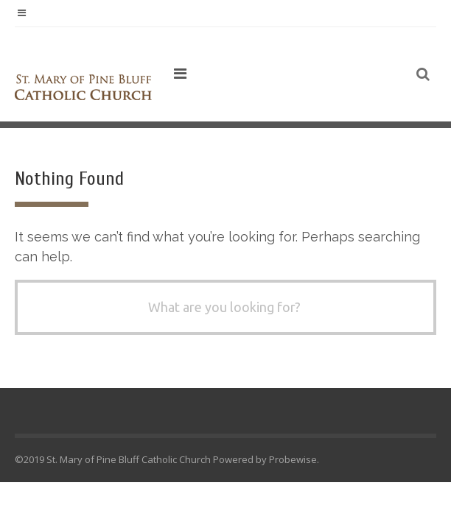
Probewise (293, 459)
